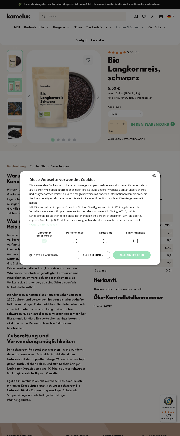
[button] (43, 255)
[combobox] (154, 175)
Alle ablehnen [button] (93, 255)
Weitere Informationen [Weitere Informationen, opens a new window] (43, 224)
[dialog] (90, 218)
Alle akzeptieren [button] (132, 255)
